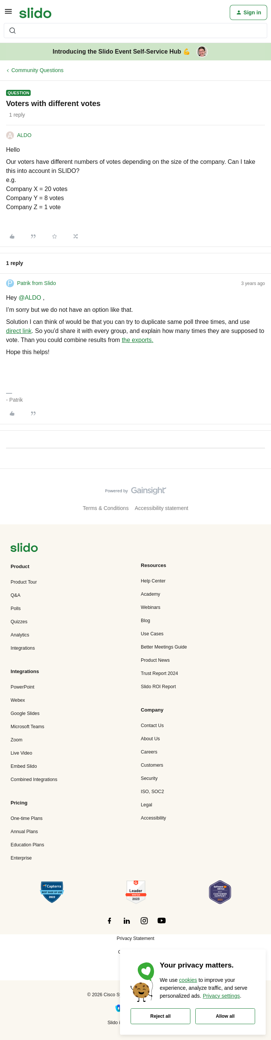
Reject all (160, 1016)
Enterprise (21, 858)
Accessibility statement (161, 508)
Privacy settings (221, 996)
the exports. (138, 340)
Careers (149, 752)
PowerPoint (22, 687)
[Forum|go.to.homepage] (35, 12)
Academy (150, 594)
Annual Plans (24, 831)
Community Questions (37, 70)
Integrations (23, 648)
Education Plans (27, 844)
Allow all (225, 1016)
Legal (146, 804)
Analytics (20, 635)
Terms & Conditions (106, 508)
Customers (152, 765)
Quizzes (19, 621)
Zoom (16, 740)
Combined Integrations (34, 779)
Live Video (21, 753)
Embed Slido (24, 766)
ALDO (24, 135)
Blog (145, 620)
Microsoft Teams (27, 726)
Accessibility (153, 818)
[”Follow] (109, 925)
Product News (155, 660)
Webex (18, 700)
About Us (150, 738)
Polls (16, 608)
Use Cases (152, 633)
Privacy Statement (135, 938)
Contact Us (152, 725)
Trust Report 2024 (159, 673)
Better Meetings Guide (164, 647)
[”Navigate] (24, 549)
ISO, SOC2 (152, 791)
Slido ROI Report (158, 686)
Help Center (153, 581)
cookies (188, 980)
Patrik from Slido (36, 283)
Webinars (150, 607)
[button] (8, 14)
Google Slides (25, 713)
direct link (19, 331)
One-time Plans (26, 818)
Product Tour (24, 582)
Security (149, 778)
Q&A (15, 595)
